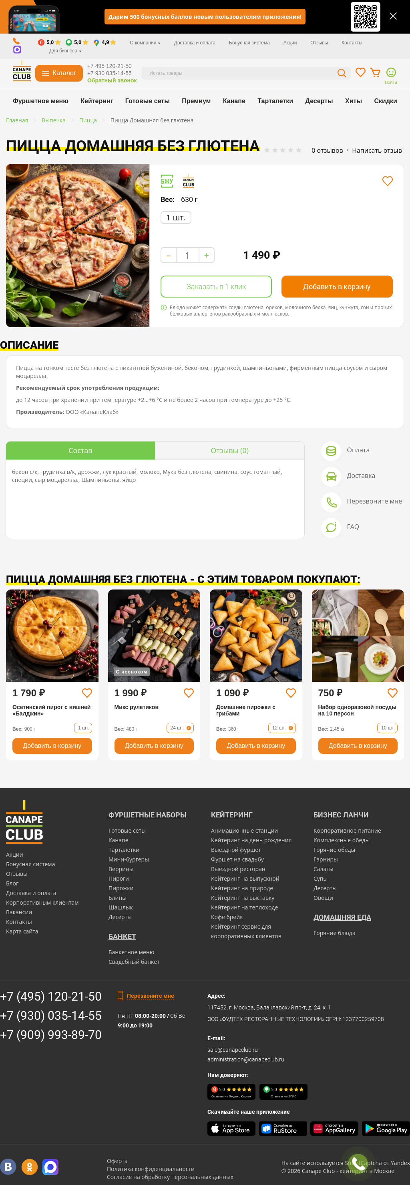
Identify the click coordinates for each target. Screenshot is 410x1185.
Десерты (319, 101)
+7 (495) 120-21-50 (51, 996)
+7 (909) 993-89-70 (51, 1035)
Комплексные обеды (342, 840)
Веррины (121, 869)
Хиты (353, 101)
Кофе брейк (227, 917)
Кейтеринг (96, 101)
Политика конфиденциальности (151, 1169)
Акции (290, 42)
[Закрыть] (393, 16)
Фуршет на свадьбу (237, 859)
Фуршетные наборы (148, 815)
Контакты (352, 42)
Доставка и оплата (195, 42)
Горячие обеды (334, 849)
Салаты (324, 869)
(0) (230, 450)
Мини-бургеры (129, 859)
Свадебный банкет (134, 961)
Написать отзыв (377, 150)
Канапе (234, 101)
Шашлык (121, 907)
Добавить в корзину (337, 286)
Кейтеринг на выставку (242, 897)
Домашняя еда (342, 917)
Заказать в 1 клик (216, 286)
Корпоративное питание (347, 830)
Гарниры (326, 859)
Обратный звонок (112, 80)
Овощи (323, 897)
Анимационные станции (244, 830)
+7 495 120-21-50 (109, 66)
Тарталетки (275, 101)
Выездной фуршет (236, 849)
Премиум (196, 101)
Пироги (119, 878)
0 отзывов (327, 150)
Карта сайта (22, 931)
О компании (145, 43)
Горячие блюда (335, 933)
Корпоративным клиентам (42, 902)
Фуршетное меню (40, 101)
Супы (321, 878)
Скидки (385, 101)
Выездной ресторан (238, 869)
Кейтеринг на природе (242, 888)
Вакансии (19, 912)
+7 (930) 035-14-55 (51, 1016)
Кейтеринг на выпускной (245, 878)
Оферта (117, 1161)
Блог (12, 883)
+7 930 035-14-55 (109, 73)
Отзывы (319, 42)
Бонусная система (249, 42)
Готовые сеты (147, 101)
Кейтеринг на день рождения (251, 840)
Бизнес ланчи (341, 815)
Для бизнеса (65, 51)
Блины (118, 897)
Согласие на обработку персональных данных (170, 1177)
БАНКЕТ (122, 936)
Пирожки (121, 888)
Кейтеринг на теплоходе (244, 907)
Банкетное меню (131, 952)
